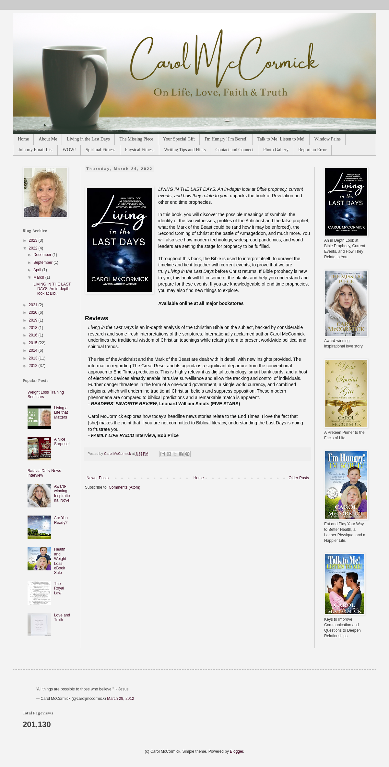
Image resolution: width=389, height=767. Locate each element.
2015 (34, 343)
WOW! (69, 149)
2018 (34, 327)
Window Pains (327, 139)
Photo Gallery (276, 149)
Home (23, 139)
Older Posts (299, 478)
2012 (34, 365)
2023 (34, 240)
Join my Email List (35, 149)
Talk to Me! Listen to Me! (281, 139)
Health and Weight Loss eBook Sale (60, 561)
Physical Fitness (140, 149)
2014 (34, 350)
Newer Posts (98, 478)
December (43, 254)
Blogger (236, 751)
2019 (34, 320)
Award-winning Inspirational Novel (62, 493)
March (39, 277)
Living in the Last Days (88, 139)
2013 (34, 358)
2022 (34, 248)
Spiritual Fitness (100, 149)
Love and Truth (62, 617)
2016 (34, 335)
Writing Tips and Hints (185, 149)
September (43, 262)
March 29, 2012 (120, 698)
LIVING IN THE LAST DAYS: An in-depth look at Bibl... (51, 289)
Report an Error (312, 149)
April (37, 270)
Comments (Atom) (124, 487)
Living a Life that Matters (61, 413)
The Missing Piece (136, 139)
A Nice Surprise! (62, 441)
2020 (34, 312)
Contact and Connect (234, 149)
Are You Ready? (61, 520)
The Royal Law (59, 588)
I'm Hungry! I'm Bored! (226, 139)
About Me (48, 139)
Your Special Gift (179, 139)
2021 (34, 305)
